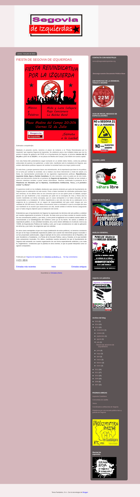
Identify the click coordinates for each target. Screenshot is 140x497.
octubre (99, 333)
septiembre (101, 336)
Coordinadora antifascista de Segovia (105, 407)
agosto (99, 339)
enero (99, 366)
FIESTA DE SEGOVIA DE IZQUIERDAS (44, 59)
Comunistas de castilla (100, 400)
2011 (97, 372)
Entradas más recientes (26, 267)
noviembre (100, 330)
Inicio (53, 267)
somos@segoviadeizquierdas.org (104, 61)
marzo (99, 359)
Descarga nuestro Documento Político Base (109, 73)
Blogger (85, 492)
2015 (97, 321)
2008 (97, 381)
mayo (99, 353)
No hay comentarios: (70, 257)
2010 (97, 375)
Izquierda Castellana (99, 396)
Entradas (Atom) (56, 273)
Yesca (94, 403)
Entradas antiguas (79, 267)
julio (98, 342)
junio (98, 350)
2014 (97, 324)
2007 (97, 385)
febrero (99, 363)
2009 (97, 378)
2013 (97, 327)
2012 (97, 369)
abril (98, 356)
